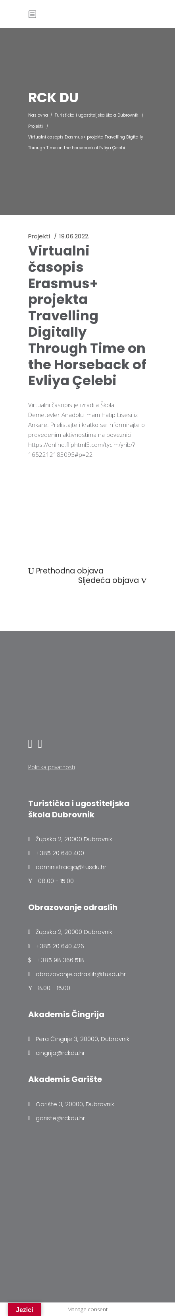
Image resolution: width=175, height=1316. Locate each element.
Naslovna (38, 115)
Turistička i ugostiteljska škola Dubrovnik (96, 115)
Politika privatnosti (51, 767)
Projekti (35, 126)
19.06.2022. (74, 236)
